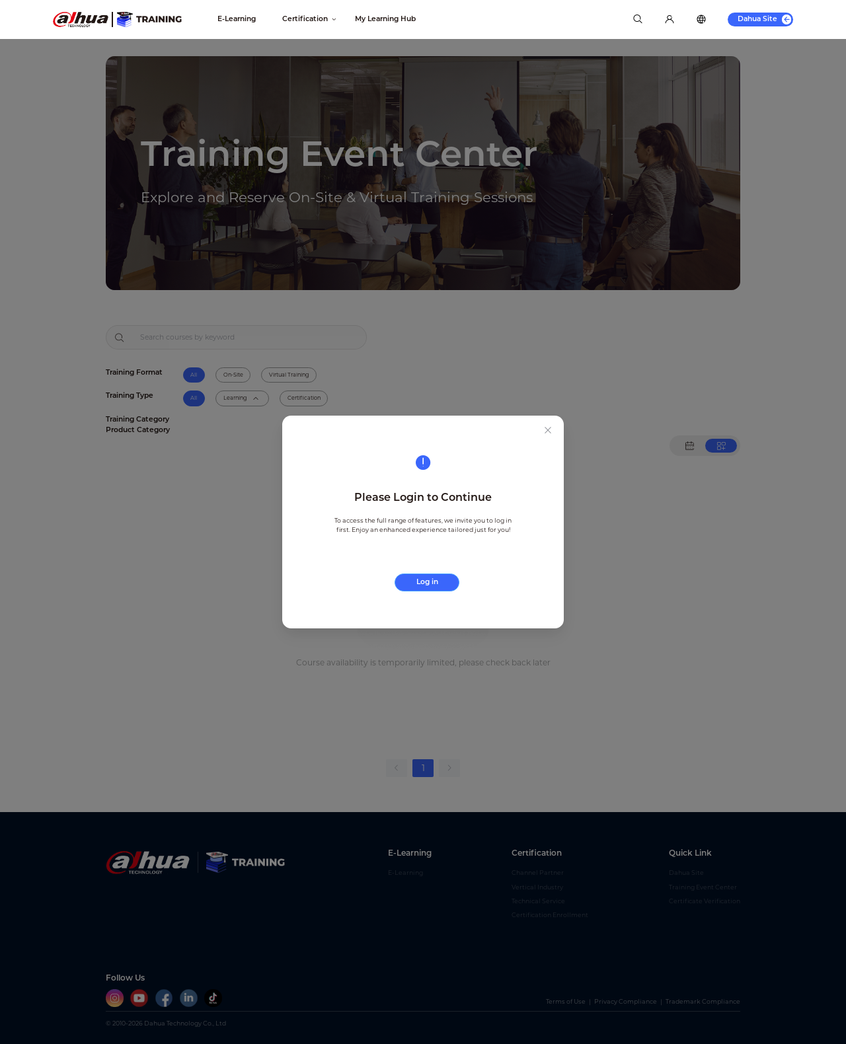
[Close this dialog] (548, 431)
